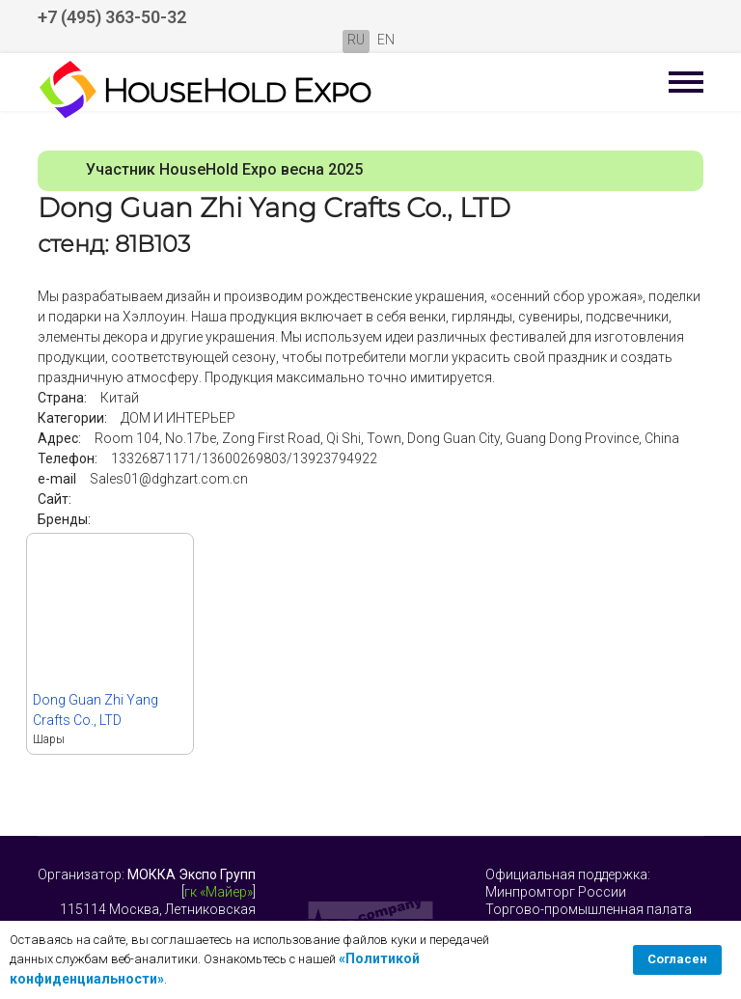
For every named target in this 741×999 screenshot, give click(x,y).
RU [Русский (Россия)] (356, 39)
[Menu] (686, 82)
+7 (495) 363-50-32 (112, 17)
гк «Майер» (218, 892)
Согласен (677, 959)
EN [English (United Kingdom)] (386, 39)
